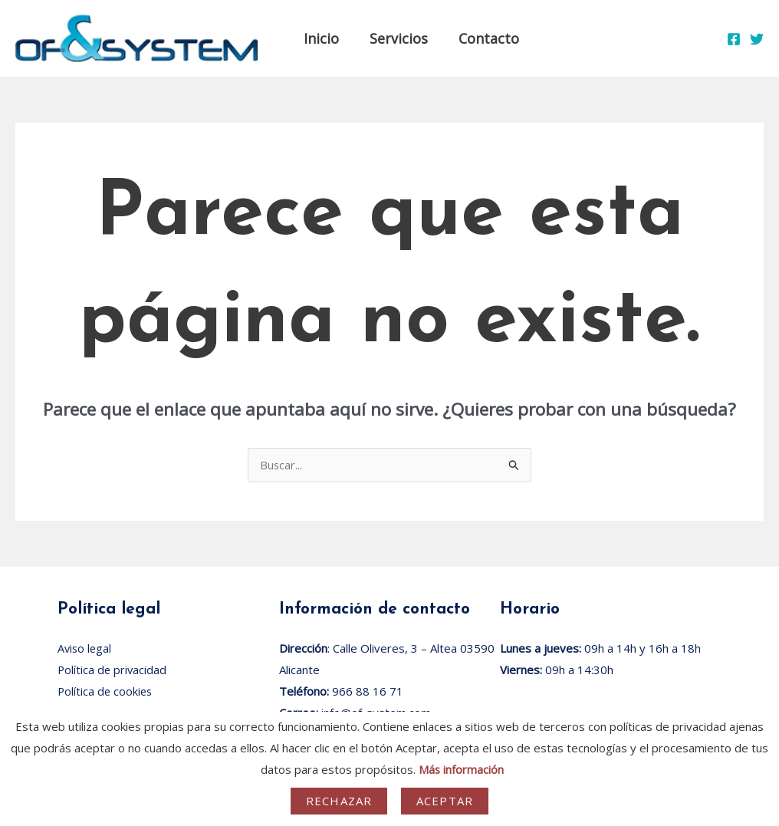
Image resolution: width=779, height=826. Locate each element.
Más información (461, 769)
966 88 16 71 (367, 691)
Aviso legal (85, 649)
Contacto (481, 38)
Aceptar (444, 800)
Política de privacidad (113, 670)
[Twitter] (757, 39)
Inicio (319, 38)
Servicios (394, 38)
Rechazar (339, 800)
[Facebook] (734, 39)
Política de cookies (106, 691)
